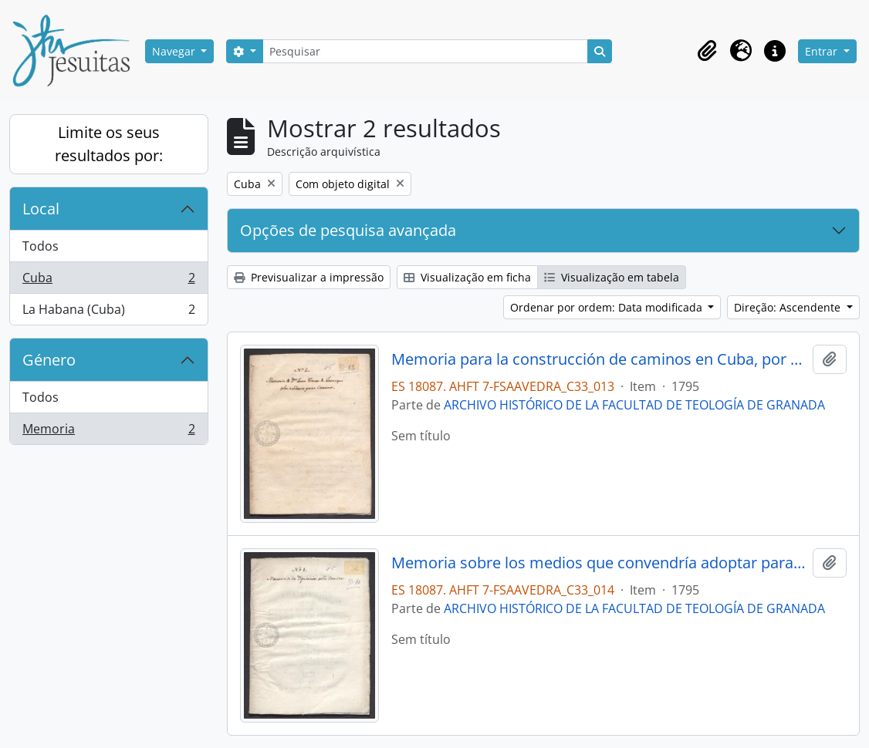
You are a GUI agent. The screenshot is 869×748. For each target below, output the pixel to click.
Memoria (108, 431)
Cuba (108, 281)
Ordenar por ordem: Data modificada (607, 307)
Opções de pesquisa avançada (348, 230)
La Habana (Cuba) (108, 312)
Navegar (175, 51)
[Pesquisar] (425, 51)
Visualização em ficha (467, 277)
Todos (40, 246)
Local (40, 208)
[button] (707, 51)
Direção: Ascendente (789, 307)
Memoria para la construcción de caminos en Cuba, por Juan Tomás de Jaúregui (598, 359)
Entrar (822, 51)
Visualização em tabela (611, 277)
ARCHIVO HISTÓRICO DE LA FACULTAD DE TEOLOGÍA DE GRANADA (634, 404)
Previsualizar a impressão (309, 277)
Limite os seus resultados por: (109, 144)
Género (49, 359)
